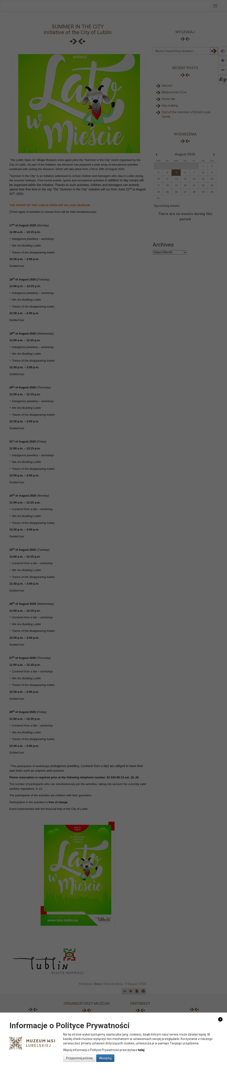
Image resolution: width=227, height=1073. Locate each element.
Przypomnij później (79, 1058)
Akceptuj (105, 1058)
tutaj (141, 1050)
